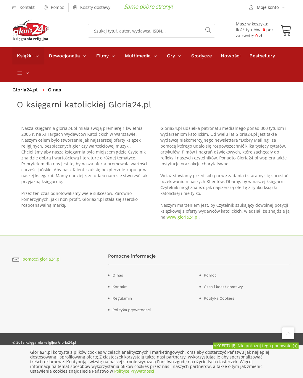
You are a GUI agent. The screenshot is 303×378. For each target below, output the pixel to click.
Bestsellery (262, 56)
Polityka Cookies (219, 298)
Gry (171, 56)
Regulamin (122, 298)
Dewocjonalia (64, 56)
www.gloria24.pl (183, 217)
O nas (117, 275)
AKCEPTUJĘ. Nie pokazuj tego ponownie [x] (256, 345)
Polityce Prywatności (134, 371)
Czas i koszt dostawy (223, 287)
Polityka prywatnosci (131, 310)
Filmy (102, 56)
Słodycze (201, 56)
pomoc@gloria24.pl (41, 259)
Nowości (231, 56)
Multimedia (138, 56)
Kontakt (119, 287)
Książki (25, 56)
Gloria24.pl (25, 90)
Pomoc (210, 275)
